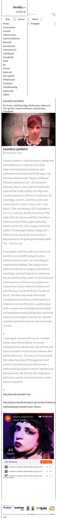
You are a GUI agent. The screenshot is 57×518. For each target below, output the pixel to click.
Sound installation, (24, 108)
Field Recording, (21, 105)
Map (8, 19)
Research (7, 42)
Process (6, 68)
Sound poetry (9, 46)
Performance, (35, 105)
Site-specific (8, 76)
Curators (7, 31)
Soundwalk (8, 57)
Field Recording (10, 87)
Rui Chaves (30, 514)
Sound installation (11, 38)
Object (6, 94)
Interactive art (9, 50)
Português (35, 23)
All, (5, 105)
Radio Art (7, 72)
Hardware (8, 83)
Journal (21, 19)
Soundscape (8, 53)
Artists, (10, 105)
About (35, 19)
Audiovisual (8, 91)
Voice (5, 61)
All (4, 65)
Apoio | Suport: (9, 506)
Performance (9, 80)
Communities (9, 27)
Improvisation (9, 35)
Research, (46, 105)
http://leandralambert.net (17, 394)
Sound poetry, (39, 108)
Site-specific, (9, 108)
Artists (6, 23)
